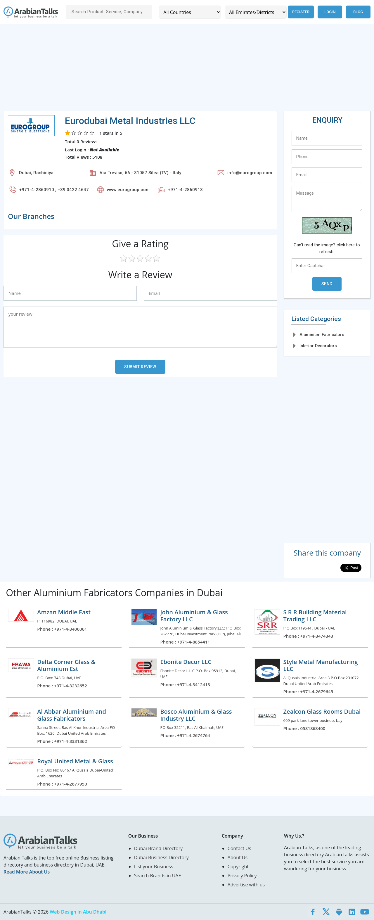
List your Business (153, 866)
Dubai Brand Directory (158, 848)
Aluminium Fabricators (321, 334)
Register (300, 12)
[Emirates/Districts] (255, 12)
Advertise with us (246, 884)
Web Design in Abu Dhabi (78, 912)
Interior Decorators (318, 345)
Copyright (238, 866)
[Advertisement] (179, 70)
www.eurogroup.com (128, 189)
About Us (238, 857)
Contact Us (239, 848)
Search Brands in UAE (157, 875)
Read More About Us (27, 872)
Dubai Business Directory (161, 857)
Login (329, 12)
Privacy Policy (242, 875)
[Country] (189, 12)
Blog (358, 12)
